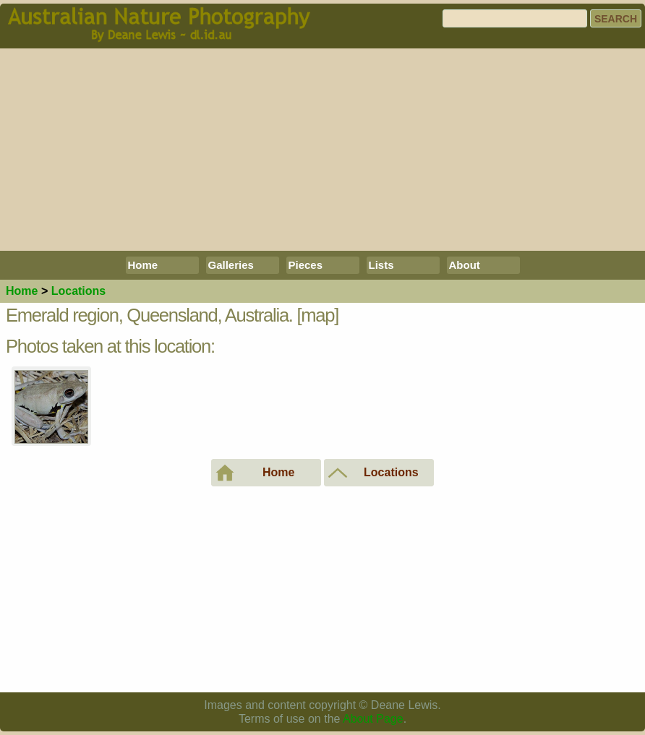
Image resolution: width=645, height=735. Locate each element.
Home (143, 265)
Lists (381, 265)
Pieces (306, 265)
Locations (78, 291)
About (464, 265)
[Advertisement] (322, 149)
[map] (318, 315)
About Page (373, 719)
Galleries (231, 265)
